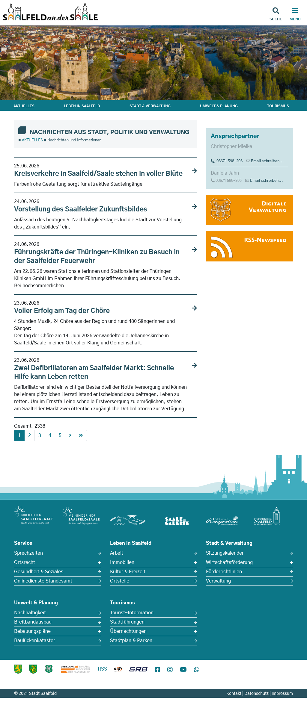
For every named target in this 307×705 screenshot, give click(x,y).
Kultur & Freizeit (127, 571)
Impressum (282, 694)
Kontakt (233, 694)
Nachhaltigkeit (30, 612)
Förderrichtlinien (224, 571)
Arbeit (116, 553)
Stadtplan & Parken (131, 640)
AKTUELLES (23, 106)
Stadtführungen (127, 622)
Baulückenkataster (34, 640)
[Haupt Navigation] (295, 15)
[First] (81, 435)
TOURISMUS (278, 106)
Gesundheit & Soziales (38, 571)
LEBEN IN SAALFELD (82, 106)
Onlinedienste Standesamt (43, 581)
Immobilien (122, 562)
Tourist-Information (132, 612)
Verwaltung (218, 581)
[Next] (70, 435)
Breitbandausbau (33, 622)
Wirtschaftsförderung (229, 562)
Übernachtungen (128, 631)
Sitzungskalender (225, 553)
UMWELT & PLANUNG (219, 106)
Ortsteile (119, 581)
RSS (102, 669)
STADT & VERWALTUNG (150, 106)
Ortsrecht (24, 562)
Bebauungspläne (32, 631)
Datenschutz (256, 694)
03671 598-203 (227, 161)
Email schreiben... (267, 161)
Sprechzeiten (28, 553)
